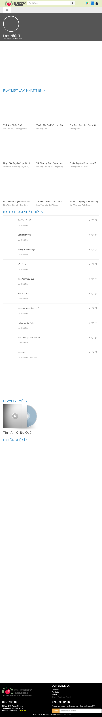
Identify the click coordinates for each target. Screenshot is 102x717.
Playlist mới (13, 401)
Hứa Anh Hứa (23, 294)
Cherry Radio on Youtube (62, 697)
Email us (22, 711)
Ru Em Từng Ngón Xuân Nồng (84, 201)
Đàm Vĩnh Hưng (75, 205)
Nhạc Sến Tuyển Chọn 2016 (16, 163)
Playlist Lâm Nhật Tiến (22, 90)
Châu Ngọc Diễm (21, 129)
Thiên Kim (33, 357)
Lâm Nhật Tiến (8, 129)
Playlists (55, 692)
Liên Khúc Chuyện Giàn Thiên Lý (18, 201)
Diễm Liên (15, 205)
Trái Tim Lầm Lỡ (24, 220)
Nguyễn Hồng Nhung (55, 167)
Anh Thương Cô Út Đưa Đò (29, 338)
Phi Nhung (16, 167)
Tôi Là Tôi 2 (23, 264)
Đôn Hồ (23, 205)
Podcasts (56, 690)
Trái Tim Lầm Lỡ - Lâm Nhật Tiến (85, 125)
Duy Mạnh (24, 167)
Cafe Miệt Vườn (24, 235)
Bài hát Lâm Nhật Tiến (21, 212)
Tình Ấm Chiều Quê (12, 125)
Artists (54, 695)
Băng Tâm (6, 205)
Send (56, 711)
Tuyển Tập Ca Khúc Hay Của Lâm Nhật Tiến (57, 125)
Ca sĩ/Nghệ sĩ (14, 440)
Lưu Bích (84, 167)
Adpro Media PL (64, 714)
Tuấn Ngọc (86, 205)
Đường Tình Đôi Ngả (26, 250)
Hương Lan (7, 167)
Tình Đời (21, 352)
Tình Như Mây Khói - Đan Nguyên (52, 201)
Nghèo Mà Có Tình (25, 323)
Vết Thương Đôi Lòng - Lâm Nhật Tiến (54, 163)
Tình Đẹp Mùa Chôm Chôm (29, 308)
